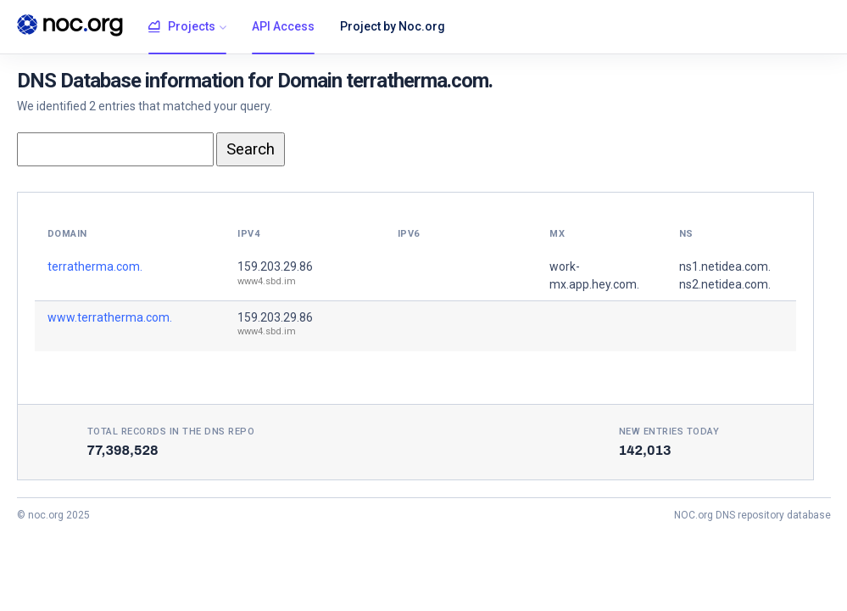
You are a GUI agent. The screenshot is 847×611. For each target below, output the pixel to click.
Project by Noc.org (392, 26)
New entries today (669, 431)
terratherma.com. (94, 266)
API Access (283, 26)
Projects (181, 27)
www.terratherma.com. (109, 317)
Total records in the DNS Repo (171, 431)
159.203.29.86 (275, 266)
